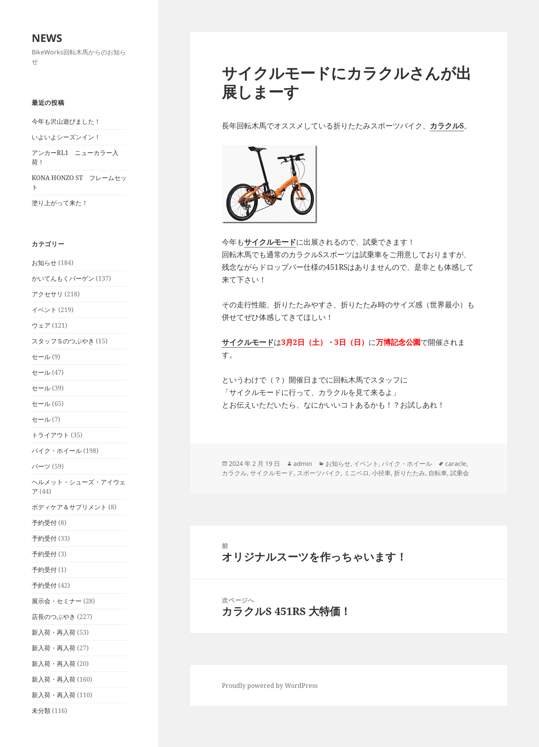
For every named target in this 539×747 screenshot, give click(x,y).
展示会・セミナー (57, 601)
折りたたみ (409, 473)
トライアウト (50, 435)
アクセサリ (47, 294)
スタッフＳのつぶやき (63, 341)
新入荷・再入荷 (53, 632)
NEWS (47, 38)
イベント (44, 309)
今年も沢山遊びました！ (66, 121)
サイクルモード (272, 473)
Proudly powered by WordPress (270, 685)
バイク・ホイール (57, 450)
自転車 (437, 473)
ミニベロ (356, 473)
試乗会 (459, 473)
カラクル (234, 473)
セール (41, 356)
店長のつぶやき (53, 616)
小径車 (381, 473)
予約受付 (44, 522)
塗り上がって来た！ (60, 202)
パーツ (41, 466)
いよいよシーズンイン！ (66, 137)
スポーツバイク (319, 473)
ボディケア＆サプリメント (69, 507)
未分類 (41, 710)
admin (302, 463)
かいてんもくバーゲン (63, 278)
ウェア (41, 325)
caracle (455, 463)
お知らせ (44, 262)
